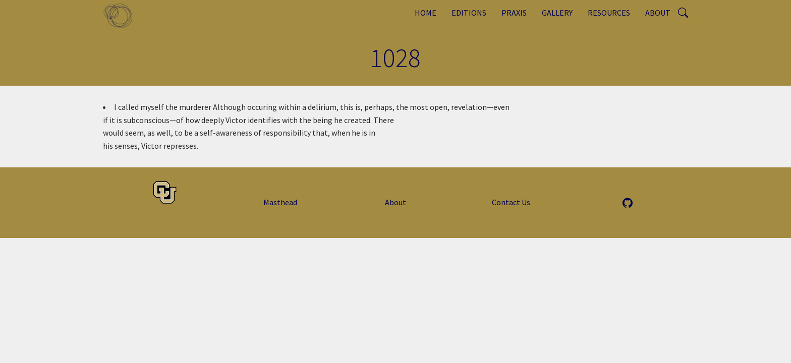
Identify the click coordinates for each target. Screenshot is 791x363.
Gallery (557, 13)
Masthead (280, 202)
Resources (609, 13)
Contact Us (511, 202)
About (657, 13)
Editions (468, 13)
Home (425, 13)
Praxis (514, 13)
